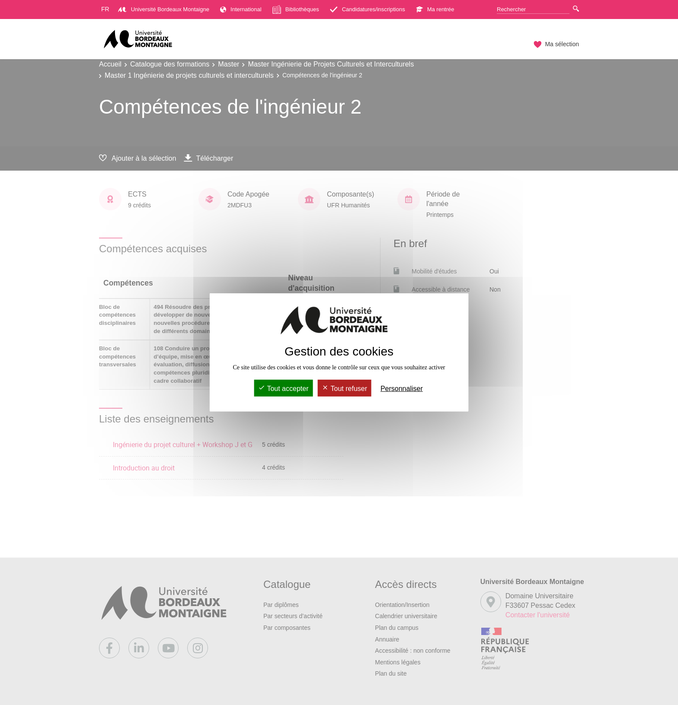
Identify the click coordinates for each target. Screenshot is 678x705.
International (241, 9)
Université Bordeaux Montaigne (163, 9)
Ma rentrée (435, 9)
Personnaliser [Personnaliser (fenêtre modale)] (402, 388)
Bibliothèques (295, 9)
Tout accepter (283, 388)
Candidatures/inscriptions (367, 9)
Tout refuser (344, 388)
